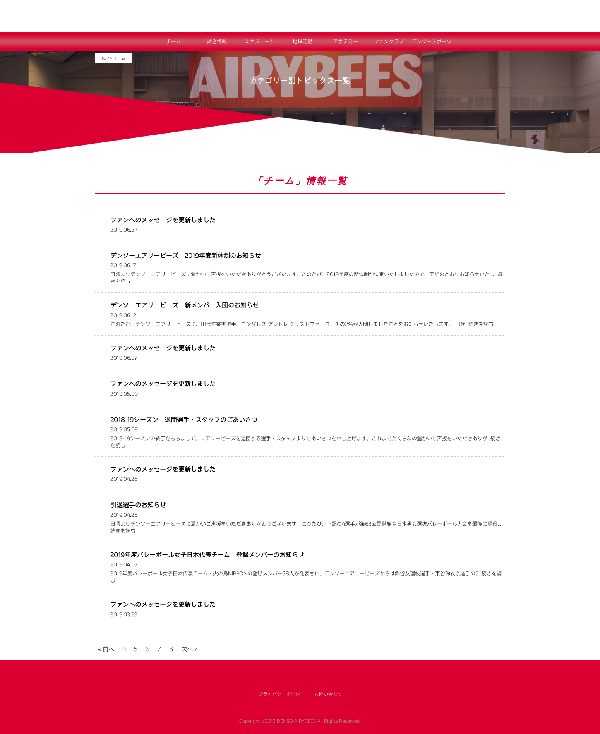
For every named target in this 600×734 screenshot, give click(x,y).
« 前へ (106, 648)
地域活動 (303, 41)
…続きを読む (479, 324)
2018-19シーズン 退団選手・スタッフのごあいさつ (183, 419)
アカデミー (345, 41)
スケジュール (259, 41)
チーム (173, 41)
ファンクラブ (389, 41)
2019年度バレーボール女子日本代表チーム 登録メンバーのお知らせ (207, 554)
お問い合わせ (328, 694)
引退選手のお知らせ (138, 505)
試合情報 (217, 41)
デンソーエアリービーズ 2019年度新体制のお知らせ (185, 255)
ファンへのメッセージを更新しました (163, 220)
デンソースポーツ (431, 41)
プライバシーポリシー (281, 694)
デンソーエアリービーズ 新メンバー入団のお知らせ (184, 305)
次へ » (189, 648)
